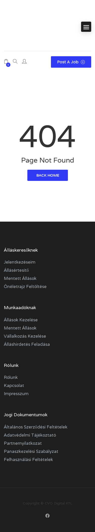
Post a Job (71, 62)
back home (47, 175)
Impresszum (16, 393)
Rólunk (11, 377)
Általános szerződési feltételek (35, 427)
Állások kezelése (21, 320)
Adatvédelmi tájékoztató (30, 435)
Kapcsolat (14, 385)
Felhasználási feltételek (28, 459)
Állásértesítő (16, 270)
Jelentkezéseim (19, 262)
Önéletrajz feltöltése (25, 286)
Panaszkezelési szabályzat (31, 451)
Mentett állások (20, 278)
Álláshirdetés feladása (27, 344)
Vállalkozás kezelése (25, 336)
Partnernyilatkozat (23, 443)
